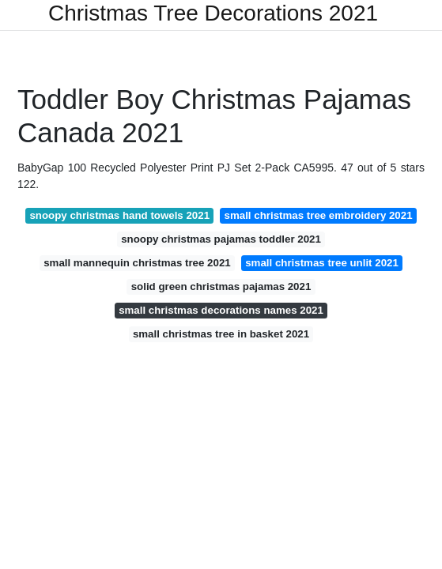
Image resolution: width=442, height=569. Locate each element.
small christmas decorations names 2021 (221, 310)
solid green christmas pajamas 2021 (221, 286)
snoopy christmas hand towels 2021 (119, 215)
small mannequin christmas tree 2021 (137, 263)
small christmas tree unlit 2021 (322, 263)
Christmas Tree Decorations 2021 (213, 13)
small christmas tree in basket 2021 (221, 334)
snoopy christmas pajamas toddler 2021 (221, 239)
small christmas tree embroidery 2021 (319, 215)
